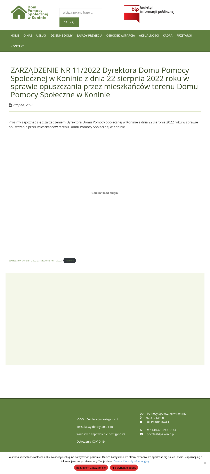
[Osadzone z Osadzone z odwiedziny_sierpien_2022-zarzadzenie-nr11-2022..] (105, 193)
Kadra (167, 35)
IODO (80, 419)
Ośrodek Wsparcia (120, 35)
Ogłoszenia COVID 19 (90, 441)
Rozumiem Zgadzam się (91, 467)
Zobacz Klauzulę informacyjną (131, 461)
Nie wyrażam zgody (124, 467)
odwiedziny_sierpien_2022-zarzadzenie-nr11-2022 (35, 260)
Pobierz (70, 260)
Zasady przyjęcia (89, 35)
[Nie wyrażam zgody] (205, 463)
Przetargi (184, 35)
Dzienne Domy (61, 35)
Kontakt (17, 46)
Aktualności (149, 35)
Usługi (41, 35)
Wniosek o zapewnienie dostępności (100, 434)
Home (15, 35)
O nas (27, 35)
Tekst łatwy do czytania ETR (94, 427)
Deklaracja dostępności (102, 419)
